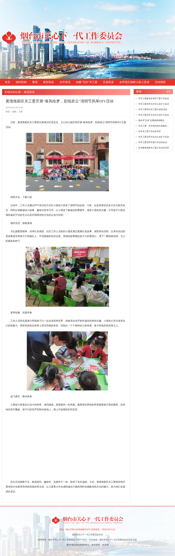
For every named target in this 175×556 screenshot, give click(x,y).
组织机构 (21, 82)
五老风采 (108, 82)
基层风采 (48, 82)
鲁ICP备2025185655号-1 (78, 545)
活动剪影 (160, 82)
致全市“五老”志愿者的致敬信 (151, 120)
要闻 (35, 82)
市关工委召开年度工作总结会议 (152, 142)
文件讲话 (64, 82)
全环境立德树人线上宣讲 (134, 82)
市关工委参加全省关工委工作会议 (153, 98)
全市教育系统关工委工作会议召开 (153, 148)
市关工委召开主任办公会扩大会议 (153, 104)
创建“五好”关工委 (86, 82)
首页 (7, 82)
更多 (168, 91)
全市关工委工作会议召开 (149, 131)
